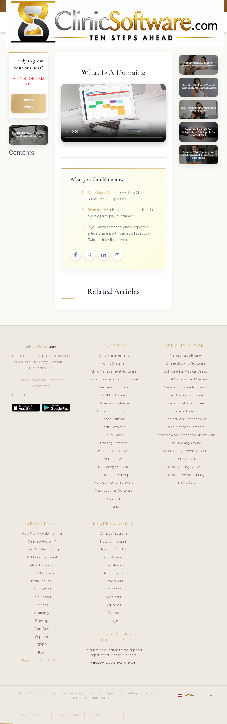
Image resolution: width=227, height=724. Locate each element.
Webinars (113, 598)
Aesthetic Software (114, 388)
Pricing (113, 507)
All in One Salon (185, 483)
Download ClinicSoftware (42, 661)
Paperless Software (113, 404)
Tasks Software (113, 428)
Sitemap (41, 621)
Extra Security (41, 582)
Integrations (113, 574)
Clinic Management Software (113, 372)
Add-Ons (42, 629)
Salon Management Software (185, 452)
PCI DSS (114, 715)
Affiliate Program (113, 534)
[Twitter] (12, 396)
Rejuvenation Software (113, 452)
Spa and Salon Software (185, 404)
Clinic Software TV (42, 542)
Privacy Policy (68, 715)
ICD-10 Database (41, 574)
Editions (41, 606)
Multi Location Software (113, 491)
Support (41, 637)
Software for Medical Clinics (185, 372)
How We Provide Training (42, 534)
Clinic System (113, 364)
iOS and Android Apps (113, 475)
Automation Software (113, 412)
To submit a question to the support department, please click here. (113, 653)
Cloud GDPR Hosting (42, 550)
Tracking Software (114, 444)
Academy (41, 613)
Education (114, 590)
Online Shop (113, 436)
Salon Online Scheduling (185, 475)
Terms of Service (30, 715)
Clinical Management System (185, 380)
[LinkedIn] (20, 396)
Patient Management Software (113, 380)
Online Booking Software (185, 364)
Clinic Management (113, 356)
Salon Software (185, 460)
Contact (113, 613)
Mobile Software (114, 460)
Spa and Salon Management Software (185, 436)
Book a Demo (28, 103)
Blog (41, 653)
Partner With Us (113, 550)
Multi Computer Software (114, 483)
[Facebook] (24, 396)
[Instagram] (16, 396)
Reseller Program (113, 542)
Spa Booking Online (185, 444)
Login (113, 621)
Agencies (113, 606)
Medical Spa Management (185, 420)
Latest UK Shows (41, 566)
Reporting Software (113, 467)
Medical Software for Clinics (185, 388)
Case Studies (114, 566)
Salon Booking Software (185, 467)
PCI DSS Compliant (41, 558)
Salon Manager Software (185, 428)
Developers (113, 582)
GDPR (42, 645)
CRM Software (113, 396)
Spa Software (185, 412)
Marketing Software (185, 356)
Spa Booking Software (185, 396)
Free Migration (113, 558)
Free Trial (113, 499)
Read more (97, 210)
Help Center (41, 598)
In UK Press (42, 590)
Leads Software (113, 420)
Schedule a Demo (102, 193)
